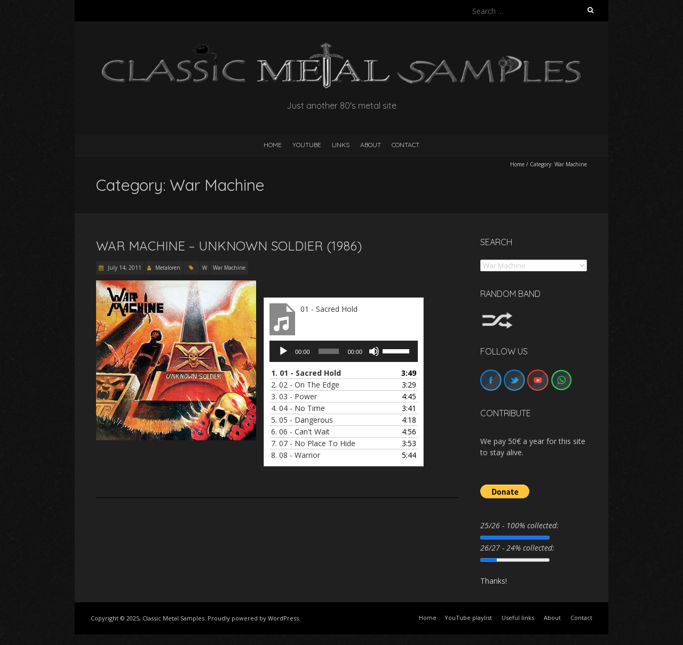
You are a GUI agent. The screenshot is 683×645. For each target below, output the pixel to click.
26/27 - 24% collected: (517, 548)
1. (306, 373)
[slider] (329, 351)
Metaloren (167, 267)
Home (517, 164)
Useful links (518, 618)
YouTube (306, 145)
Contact (405, 145)
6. (300, 431)
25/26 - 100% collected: (519, 525)
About (370, 145)
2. (305, 385)
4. (298, 408)
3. (294, 396)
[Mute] (374, 351)
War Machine (229, 267)
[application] (343, 351)
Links (341, 145)
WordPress (283, 618)
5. (302, 420)
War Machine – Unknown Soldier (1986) (229, 246)
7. (313, 443)
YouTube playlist (468, 618)
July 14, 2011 (123, 267)
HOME (273, 145)
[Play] (283, 351)
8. (295, 455)
